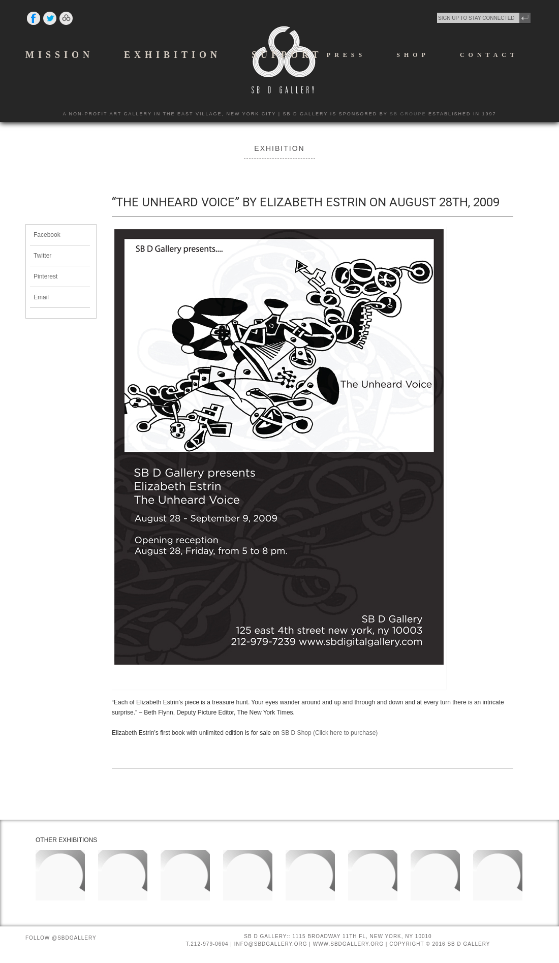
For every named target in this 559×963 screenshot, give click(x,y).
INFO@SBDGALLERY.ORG (270, 944)
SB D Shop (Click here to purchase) (329, 732)
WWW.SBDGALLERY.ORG (348, 944)
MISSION (59, 55)
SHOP (412, 54)
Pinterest (45, 276)
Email (41, 297)
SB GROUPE (408, 113)
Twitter (42, 255)
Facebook (47, 234)
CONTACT (489, 54)
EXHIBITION (172, 55)
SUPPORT (287, 55)
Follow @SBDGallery (61, 938)
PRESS (346, 54)
